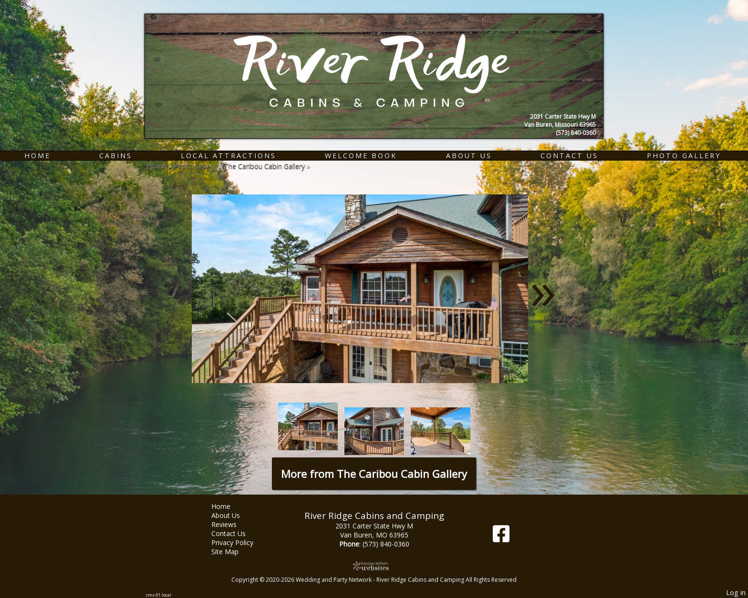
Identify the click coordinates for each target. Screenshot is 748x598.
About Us (469, 155)
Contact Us (569, 155)
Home (37, 155)
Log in (736, 592)
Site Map (232, 551)
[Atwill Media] (374, 566)
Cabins (115, 155)
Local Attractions (228, 155)
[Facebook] (501, 537)
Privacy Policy (239, 542)
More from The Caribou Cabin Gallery (374, 473)
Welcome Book (361, 155)
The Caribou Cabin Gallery (264, 166)
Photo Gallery (684, 155)
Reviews (231, 524)
